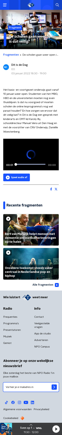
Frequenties (10, 317)
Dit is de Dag (19, 65)
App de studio (42, 333)
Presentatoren (12, 330)
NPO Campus (42, 346)
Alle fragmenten (45, 285)
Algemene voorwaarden (17, 409)
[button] (56, 429)
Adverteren (41, 340)
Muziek (7, 336)
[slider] (30, 164)
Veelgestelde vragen (42, 325)
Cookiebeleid (10, 418)
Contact (39, 317)
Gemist (7, 343)
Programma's (11, 323)
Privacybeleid (41, 409)
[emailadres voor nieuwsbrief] (31, 387)
